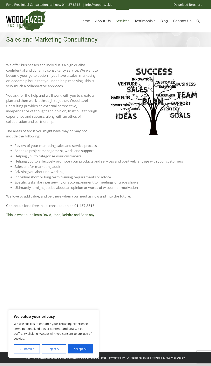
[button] (198, 20)
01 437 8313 (71, 4)
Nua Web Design (175, 357)
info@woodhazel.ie (98, 4)
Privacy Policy (117, 357)
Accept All (80, 349)
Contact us (14, 205)
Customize (27, 349)
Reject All (54, 349)
